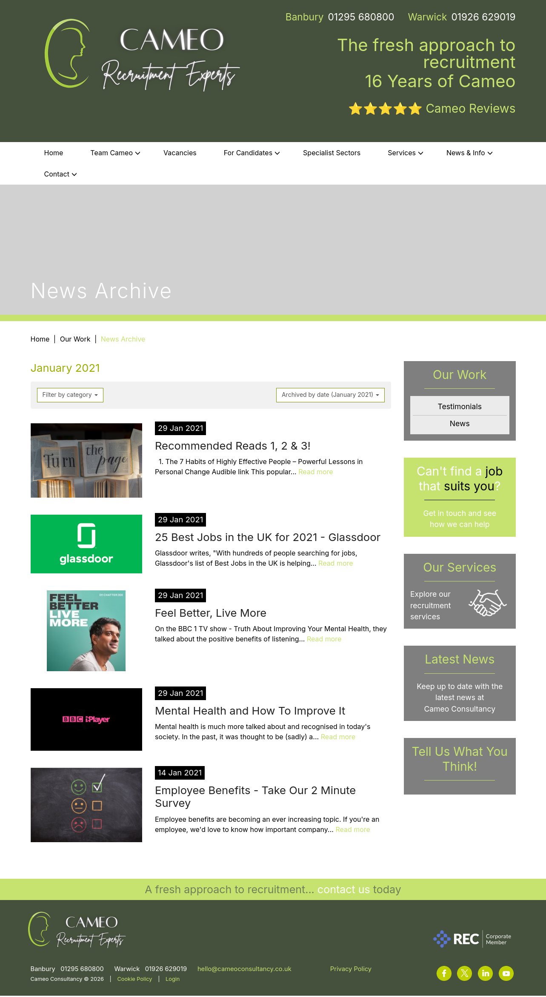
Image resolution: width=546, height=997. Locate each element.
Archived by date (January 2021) (330, 395)
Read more (315, 473)
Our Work (75, 340)
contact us (343, 890)
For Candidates (252, 154)
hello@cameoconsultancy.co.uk (244, 970)
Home (53, 154)
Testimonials (459, 408)
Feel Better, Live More (210, 614)
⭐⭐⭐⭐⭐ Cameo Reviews (432, 110)
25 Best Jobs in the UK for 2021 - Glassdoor (267, 538)
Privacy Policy (351, 970)
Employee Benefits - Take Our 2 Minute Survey (255, 798)
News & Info (469, 154)
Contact (60, 175)
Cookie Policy (134, 980)
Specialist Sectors (331, 154)
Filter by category (70, 395)
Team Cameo (115, 154)
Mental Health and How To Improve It (250, 711)
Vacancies (180, 154)
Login (173, 980)
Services (405, 154)
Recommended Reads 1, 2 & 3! (233, 446)
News (460, 424)
